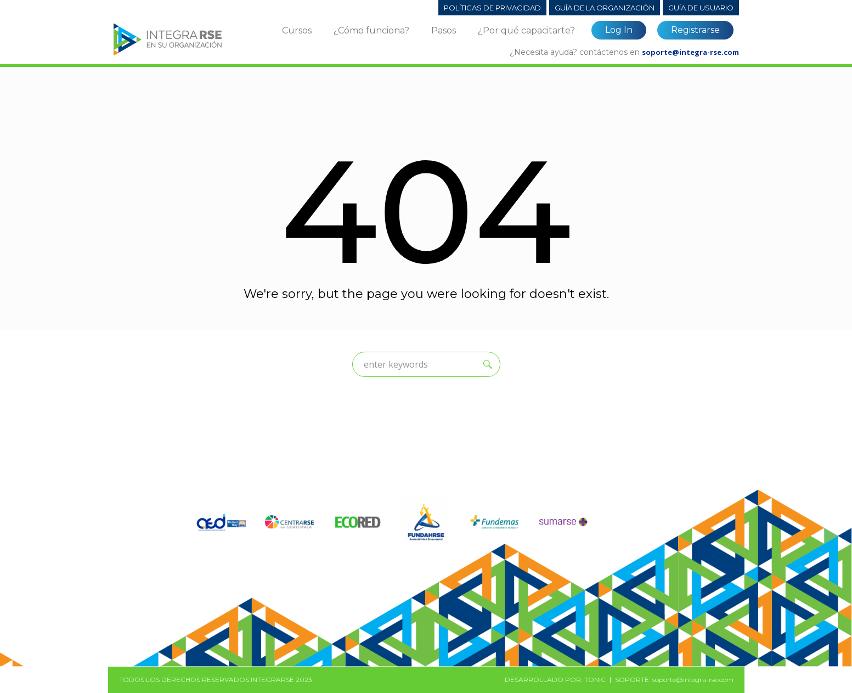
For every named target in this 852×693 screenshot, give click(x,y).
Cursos (297, 30)
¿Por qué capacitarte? (526, 30)
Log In (619, 30)
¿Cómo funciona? (371, 30)
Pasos (443, 30)
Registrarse (695, 30)
